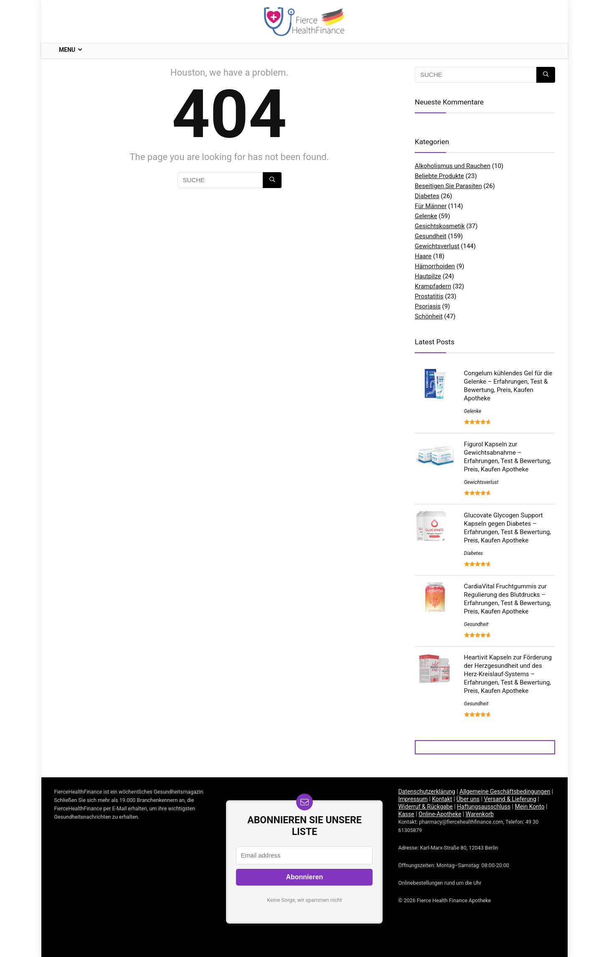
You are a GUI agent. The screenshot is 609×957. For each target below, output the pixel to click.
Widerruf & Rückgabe (425, 806)
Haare (423, 256)
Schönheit (429, 316)
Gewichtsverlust (437, 246)
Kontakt (442, 799)
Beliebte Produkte (439, 176)
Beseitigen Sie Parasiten (448, 186)
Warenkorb (480, 814)
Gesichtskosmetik (440, 226)
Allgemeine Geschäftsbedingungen (504, 791)
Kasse (406, 814)
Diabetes (427, 196)
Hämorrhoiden (435, 266)
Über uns (468, 799)
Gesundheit (431, 236)
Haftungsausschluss (483, 806)
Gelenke (426, 216)
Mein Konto (529, 806)
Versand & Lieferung (510, 799)
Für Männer (431, 206)
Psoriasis (428, 306)
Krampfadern (433, 286)
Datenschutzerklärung (426, 791)
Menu (67, 49)
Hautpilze (428, 276)
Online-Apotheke (440, 814)
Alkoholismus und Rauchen (452, 166)
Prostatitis (429, 296)
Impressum (412, 799)
